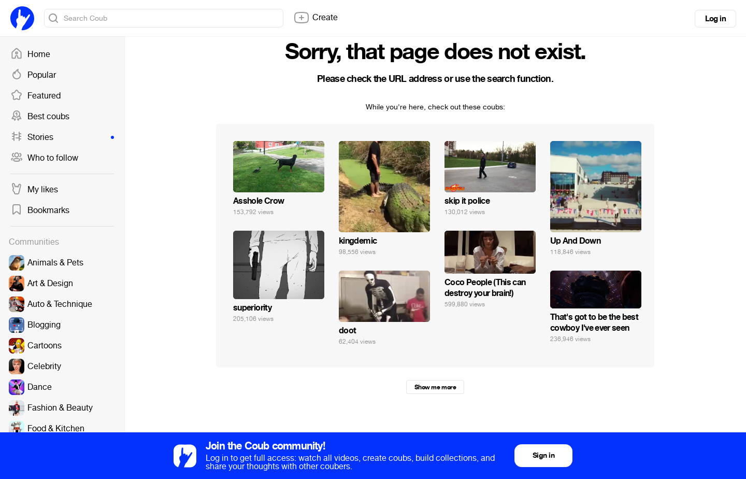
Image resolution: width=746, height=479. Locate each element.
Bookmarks (39, 210)
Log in (715, 18)
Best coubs (39, 116)
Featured (35, 96)
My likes (34, 189)
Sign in (543, 455)
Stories (62, 137)
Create (315, 17)
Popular (33, 75)
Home (30, 54)
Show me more (435, 387)
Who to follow (44, 158)
